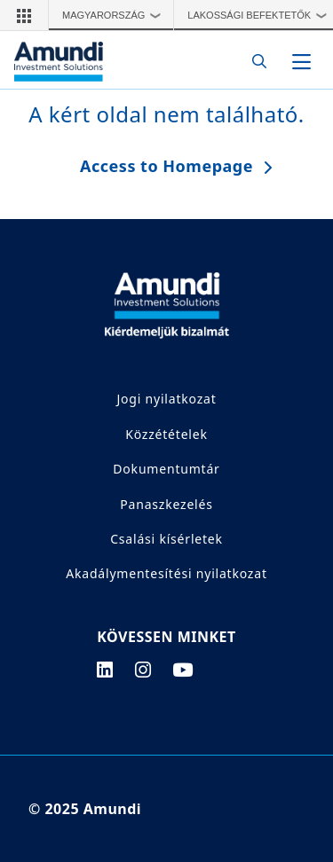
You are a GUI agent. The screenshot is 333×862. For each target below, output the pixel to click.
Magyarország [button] (116, 15)
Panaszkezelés (166, 504)
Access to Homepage (166, 165)
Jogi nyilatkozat (166, 398)
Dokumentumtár (166, 468)
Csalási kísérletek (166, 538)
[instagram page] (143, 669)
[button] (24, 15)
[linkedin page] (105, 669)
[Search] (254, 61)
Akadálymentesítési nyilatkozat (166, 573)
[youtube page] (183, 669)
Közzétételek (166, 434)
